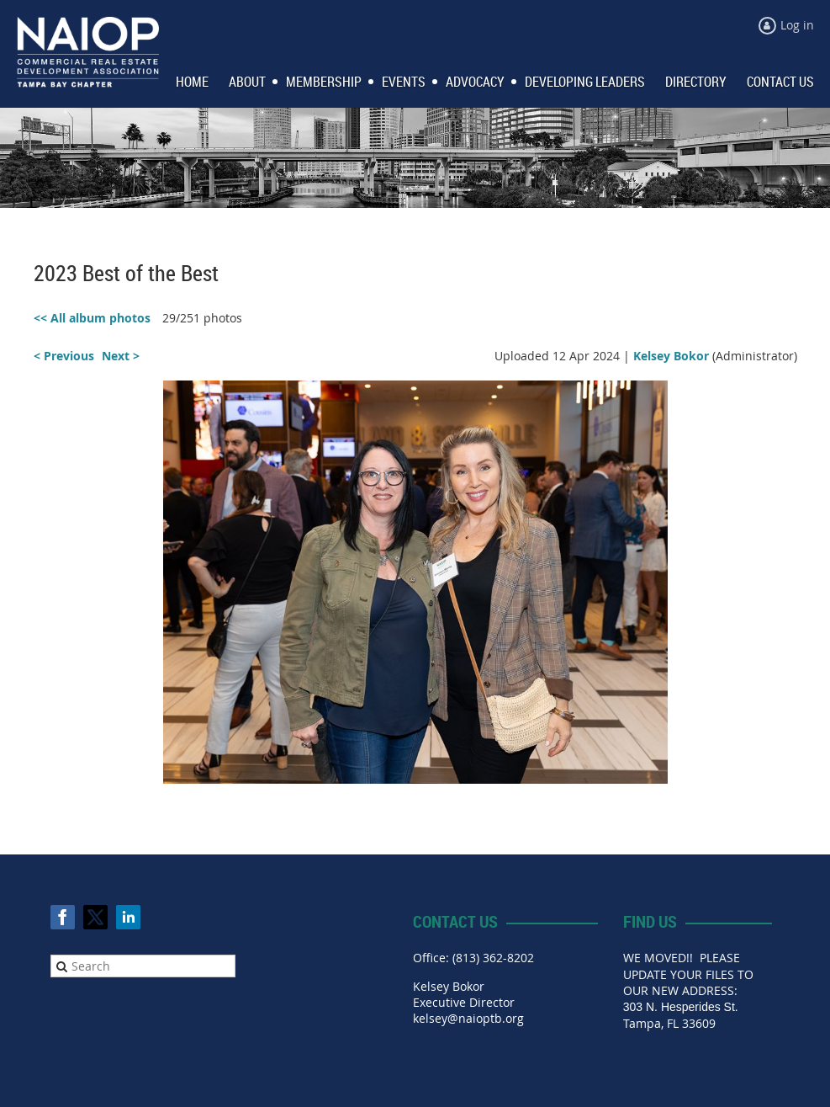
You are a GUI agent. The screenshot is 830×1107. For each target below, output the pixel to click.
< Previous (64, 356)
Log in (797, 25)
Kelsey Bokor (671, 356)
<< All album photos (92, 318)
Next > (121, 356)
